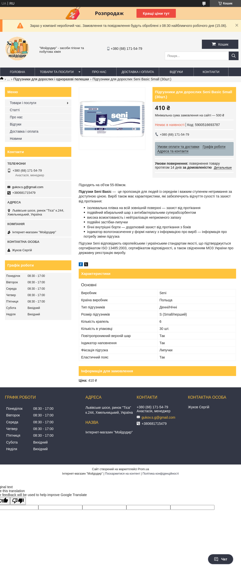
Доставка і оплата (137, 72)
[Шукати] (234, 56)
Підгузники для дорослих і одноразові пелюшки (51, 79)
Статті (15, 110)
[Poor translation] (18, 501)
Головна (17, 72)
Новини (16, 139)
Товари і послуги (23, 103)
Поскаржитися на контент (122, 473)
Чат (220, 559)
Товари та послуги (57, 72)
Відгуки (176, 72)
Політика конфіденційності (160, 473)
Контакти (211, 72)
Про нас (99, 72)
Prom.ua (143, 469)
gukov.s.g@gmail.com (27, 187)
